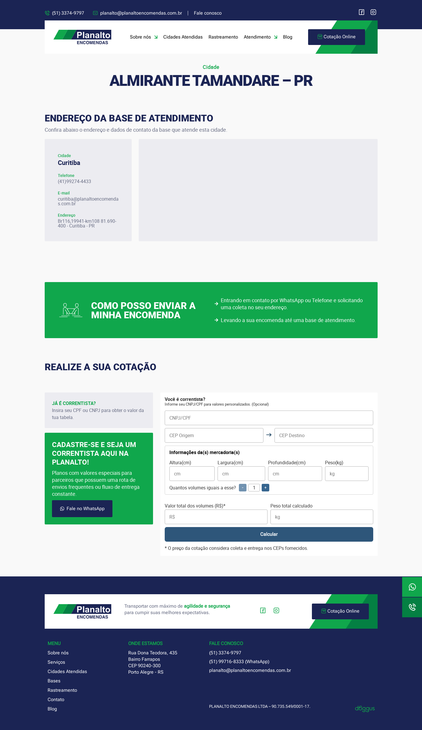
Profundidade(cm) (295, 470)
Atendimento (260, 37)
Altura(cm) (192, 470)
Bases (54, 681)
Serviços (56, 662)
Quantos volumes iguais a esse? (219, 487)
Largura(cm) (241, 470)
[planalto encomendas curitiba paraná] (258, 190)
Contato (56, 699)
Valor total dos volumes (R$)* (216, 513)
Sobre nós (143, 37)
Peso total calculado (321, 513)
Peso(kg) (347, 470)
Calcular (268, 534)
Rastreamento (223, 37)
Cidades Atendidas (183, 37)
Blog (287, 37)
